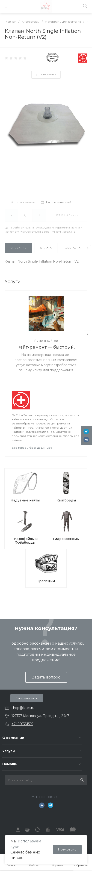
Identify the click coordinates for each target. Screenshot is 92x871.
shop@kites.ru (23, 708)
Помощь (9, 764)
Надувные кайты (25, 500)
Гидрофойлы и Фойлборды (25, 540)
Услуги (8, 751)
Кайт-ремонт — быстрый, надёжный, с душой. (46, 347)
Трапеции (46, 581)
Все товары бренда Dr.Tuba (32, 447)
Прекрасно (67, 849)
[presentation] (88, 248)
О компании (13, 738)
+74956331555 (22, 724)
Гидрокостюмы (66, 539)
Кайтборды (66, 500)
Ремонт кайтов (46, 340)
